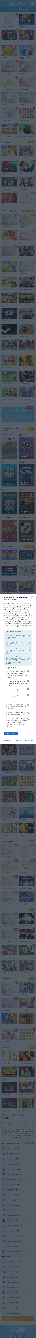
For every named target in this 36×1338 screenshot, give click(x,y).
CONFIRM (10, 733)
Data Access (18, 740)
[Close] (32, 598)
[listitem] (18, 632)
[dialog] (18, 669)
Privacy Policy (28, 740)
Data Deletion (7, 740)
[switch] (28, 636)
